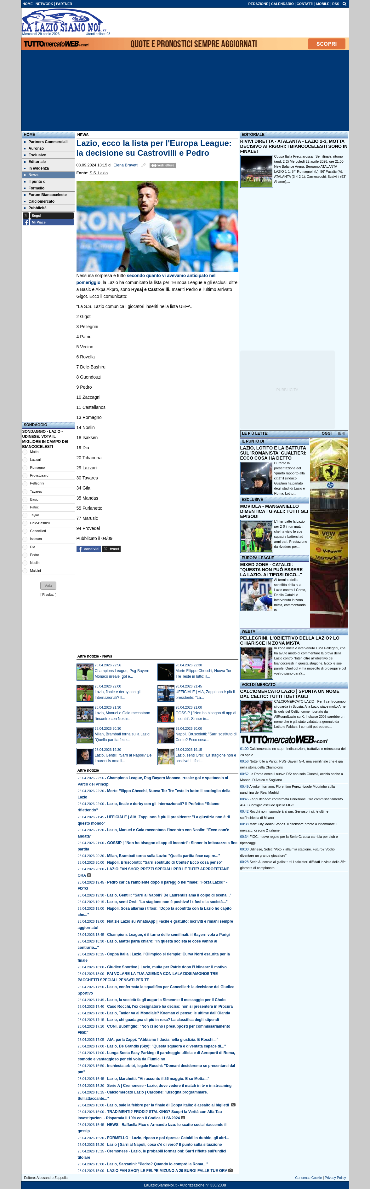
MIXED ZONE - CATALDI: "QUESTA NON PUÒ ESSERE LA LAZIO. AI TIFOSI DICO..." (271, 569)
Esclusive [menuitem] (35, 155)
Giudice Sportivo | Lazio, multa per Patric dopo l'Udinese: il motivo (167, 967)
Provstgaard (39, 475)
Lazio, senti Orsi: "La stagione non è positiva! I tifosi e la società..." (167, 902)
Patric (34, 507)
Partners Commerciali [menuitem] (46, 142)
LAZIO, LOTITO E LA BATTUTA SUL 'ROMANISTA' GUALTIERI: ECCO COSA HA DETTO (273, 453)
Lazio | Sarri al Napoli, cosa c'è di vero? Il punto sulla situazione (164, 1144)
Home (29, 134)
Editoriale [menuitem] (35, 162)
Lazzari (35, 459)
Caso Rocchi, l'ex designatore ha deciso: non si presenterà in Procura (170, 1006)
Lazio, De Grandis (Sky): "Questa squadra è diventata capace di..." (166, 1046)
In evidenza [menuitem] (36, 168)
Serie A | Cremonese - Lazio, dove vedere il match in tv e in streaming (169, 1085)
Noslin (35, 563)
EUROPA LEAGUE (258, 558)
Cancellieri (38, 531)
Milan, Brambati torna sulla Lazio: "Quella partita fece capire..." (163, 856)
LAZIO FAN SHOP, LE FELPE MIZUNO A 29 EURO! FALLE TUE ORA (167, 1171)
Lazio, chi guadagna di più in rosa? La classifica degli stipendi (163, 1020)
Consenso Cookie (308, 1178)
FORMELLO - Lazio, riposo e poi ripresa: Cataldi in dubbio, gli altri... (168, 1138)
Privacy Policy (335, 1178)
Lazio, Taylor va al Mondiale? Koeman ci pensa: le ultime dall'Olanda (168, 1013)
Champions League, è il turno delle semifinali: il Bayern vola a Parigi (168, 934)
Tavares (36, 491)
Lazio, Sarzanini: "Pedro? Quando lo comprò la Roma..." (157, 1164)
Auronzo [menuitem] (34, 148)
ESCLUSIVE (252, 499)
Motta (34, 452)
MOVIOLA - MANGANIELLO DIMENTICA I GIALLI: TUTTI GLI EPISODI (274, 511)
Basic (34, 499)
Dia (32, 547)
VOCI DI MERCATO (259, 684)
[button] (48, 586)
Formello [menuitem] (34, 188)
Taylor (34, 515)
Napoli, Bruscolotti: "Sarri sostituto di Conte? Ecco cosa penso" (165, 862)
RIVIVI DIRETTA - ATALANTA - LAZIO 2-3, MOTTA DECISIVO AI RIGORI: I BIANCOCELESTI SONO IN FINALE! (294, 146)
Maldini (35, 570)
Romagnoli (38, 467)
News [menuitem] (31, 175)
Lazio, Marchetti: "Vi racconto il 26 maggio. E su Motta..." (158, 1078)
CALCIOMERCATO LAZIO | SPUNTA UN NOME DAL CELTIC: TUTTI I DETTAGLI (289, 694)
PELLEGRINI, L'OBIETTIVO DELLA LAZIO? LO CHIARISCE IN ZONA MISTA (289, 640)
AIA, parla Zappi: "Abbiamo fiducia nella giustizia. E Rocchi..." (162, 1039)
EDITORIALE (253, 134)
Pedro (34, 555)
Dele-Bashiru (40, 523)
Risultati (48, 594)
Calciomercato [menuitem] (39, 201)
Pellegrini (37, 483)
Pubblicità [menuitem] (35, 208)
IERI (341, 433)
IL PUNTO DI (253, 441)
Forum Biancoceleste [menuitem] (45, 195)
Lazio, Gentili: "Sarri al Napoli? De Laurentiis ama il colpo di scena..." (169, 895)
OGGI (327, 433)
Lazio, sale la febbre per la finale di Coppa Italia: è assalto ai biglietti (168, 1105)
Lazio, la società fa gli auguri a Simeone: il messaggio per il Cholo (166, 1000)
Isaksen (36, 539)
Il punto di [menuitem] (35, 181)
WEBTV (248, 631)
